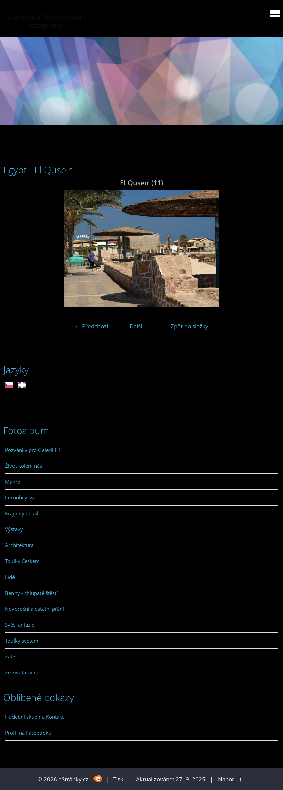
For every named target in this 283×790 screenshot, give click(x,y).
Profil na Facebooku (28, 732)
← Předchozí (91, 326)
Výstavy (14, 529)
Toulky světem (21, 640)
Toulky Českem (22, 560)
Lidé (10, 577)
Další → (139, 326)
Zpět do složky (189, 326)
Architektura (19, 545)
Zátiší (11, 656)
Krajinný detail (21, 513)
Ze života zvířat (22, 672)
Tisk (118, 779)
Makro (12, 481)
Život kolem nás (23, 465)
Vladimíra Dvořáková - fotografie (46, 20)
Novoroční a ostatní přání (34, 608)
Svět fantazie (19, 624)
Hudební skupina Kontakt (34, 716)
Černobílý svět (21, 497)
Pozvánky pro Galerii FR (32, 449)
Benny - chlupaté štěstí (31, 593)
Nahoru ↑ (230, 779)
